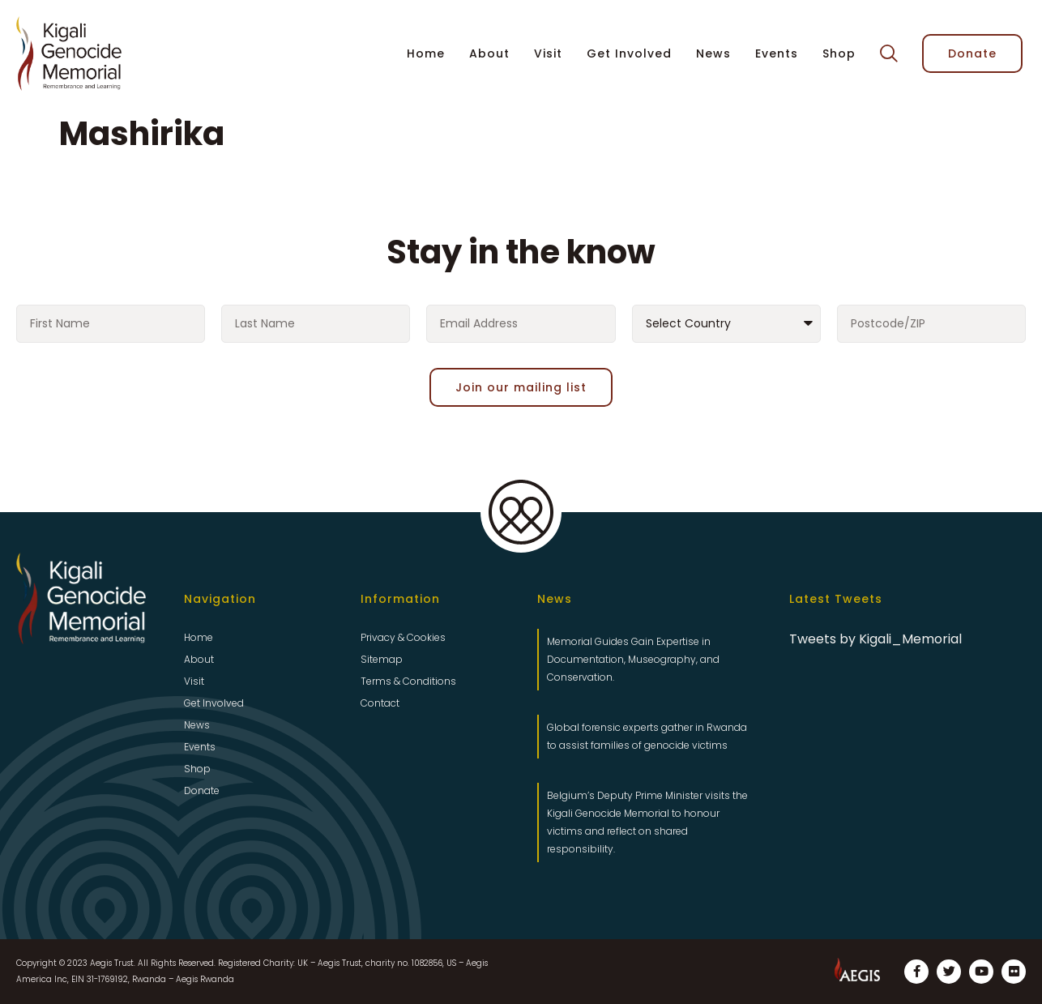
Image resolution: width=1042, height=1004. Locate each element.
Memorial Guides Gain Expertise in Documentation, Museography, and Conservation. (633, 659)
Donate (202, 790)
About (489, 53)
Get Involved (629, 53)
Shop (839, 53)
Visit (548, 53)
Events (776, 53)
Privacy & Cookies (403, 637)
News (713, 53)
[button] (889, 54)
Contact (380, 703)
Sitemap (382, 659)
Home (426, 53)
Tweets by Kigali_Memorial (875, 639)
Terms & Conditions (408, 681)
